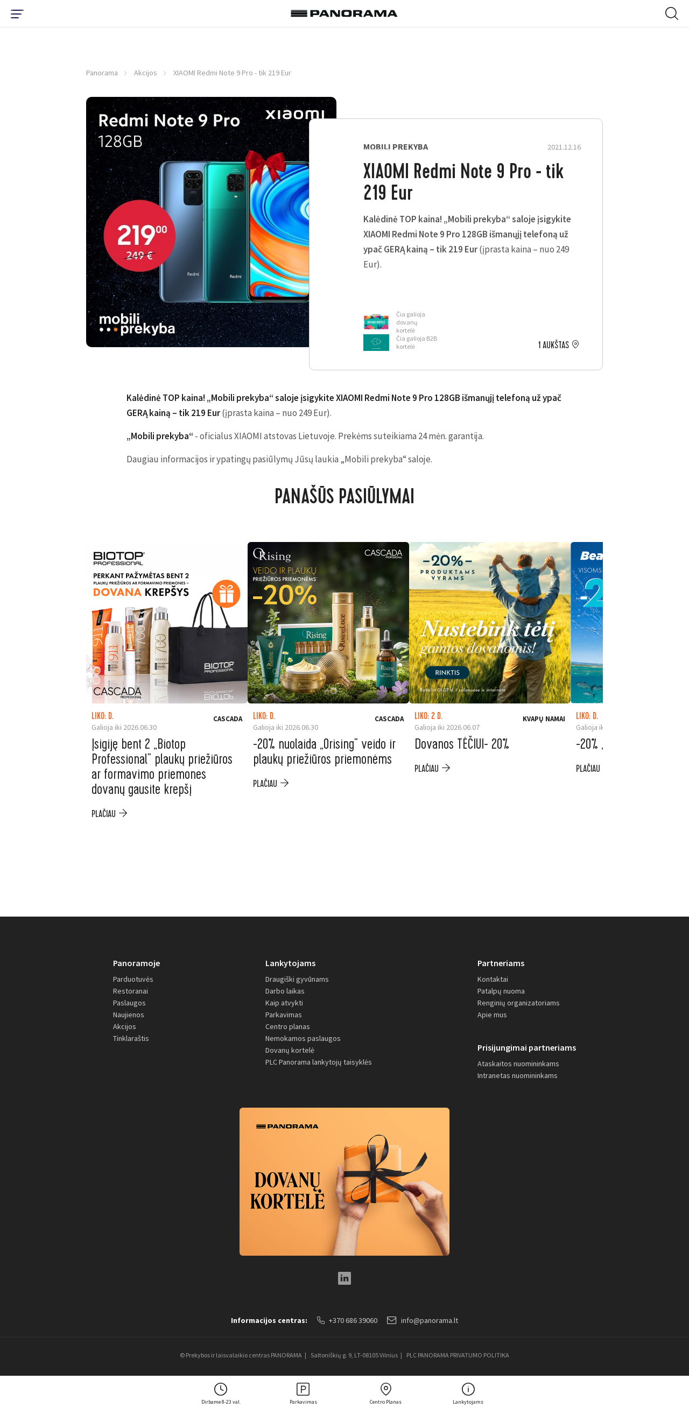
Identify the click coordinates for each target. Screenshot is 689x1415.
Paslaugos (129, 1003)
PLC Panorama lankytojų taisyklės (318, 1062)
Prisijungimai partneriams (526, 1047)
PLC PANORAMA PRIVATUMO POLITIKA (457, 1355)
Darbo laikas (285, 991)
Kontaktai (492, 979)
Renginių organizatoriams (518, 1003)
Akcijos (145, 73)
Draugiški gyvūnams (297, 979)
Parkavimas (283, 1014)
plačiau (104, 814)
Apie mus (492, 1014)
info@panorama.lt (422, 1320)
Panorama (102, 73)
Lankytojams (290, 963)
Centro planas (287, 1026)
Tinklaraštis (131, 1038)
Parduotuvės (133, 979)
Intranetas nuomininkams (517, 1075)
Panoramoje (136, 963)
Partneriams (500, 963)
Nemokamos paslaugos (303, 1038)
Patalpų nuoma (501, 991)
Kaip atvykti (284, 1003)
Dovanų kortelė (289, 1050)
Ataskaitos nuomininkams (518, 1063)
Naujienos (128, 1014)
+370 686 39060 (347, 1320)
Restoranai (130, 991)
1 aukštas (553, 345)
